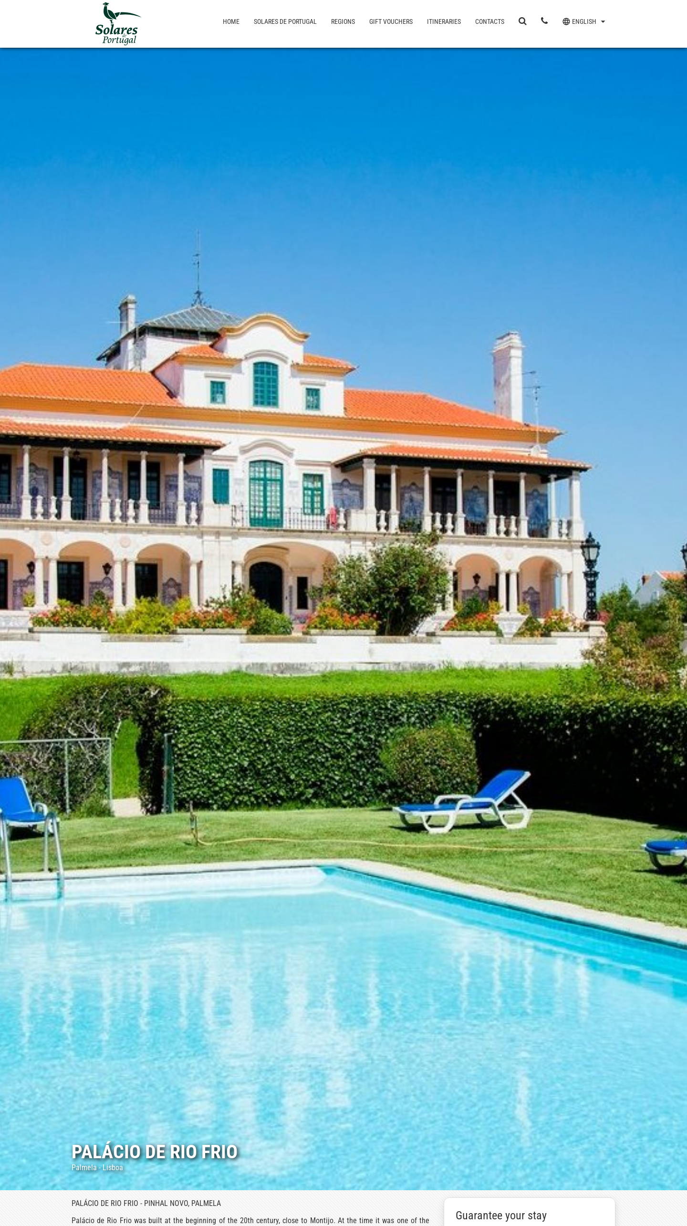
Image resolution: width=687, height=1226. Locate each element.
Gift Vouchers (391, 21)
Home (231, 21)
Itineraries (444, 21)
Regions (343, 21)
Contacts (489, 21)
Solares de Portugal (285, 21)
